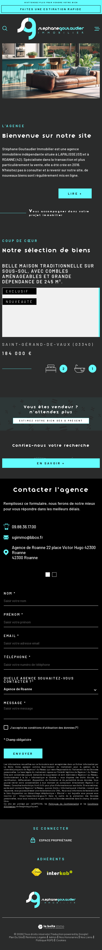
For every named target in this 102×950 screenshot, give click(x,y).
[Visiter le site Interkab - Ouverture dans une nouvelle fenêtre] (36, 872)
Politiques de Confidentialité (64, 803)
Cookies (61, 940)
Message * (15, 703)
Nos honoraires (68, 937)
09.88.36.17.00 (24, 526)
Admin (53, 937)
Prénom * (13, 614)
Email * (11, 635)
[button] (48, 574)
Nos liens (86, 937)
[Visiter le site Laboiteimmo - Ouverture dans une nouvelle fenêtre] (51, 927)
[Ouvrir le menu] (97, 28)
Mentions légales (36, 937)
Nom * (10, 593)
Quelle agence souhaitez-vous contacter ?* (39, 680)
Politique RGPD (45, 940)
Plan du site (16, 937)
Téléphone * (17, 657)
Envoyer (23, 753)
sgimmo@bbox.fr (27, 537)
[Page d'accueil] (51, 28)
